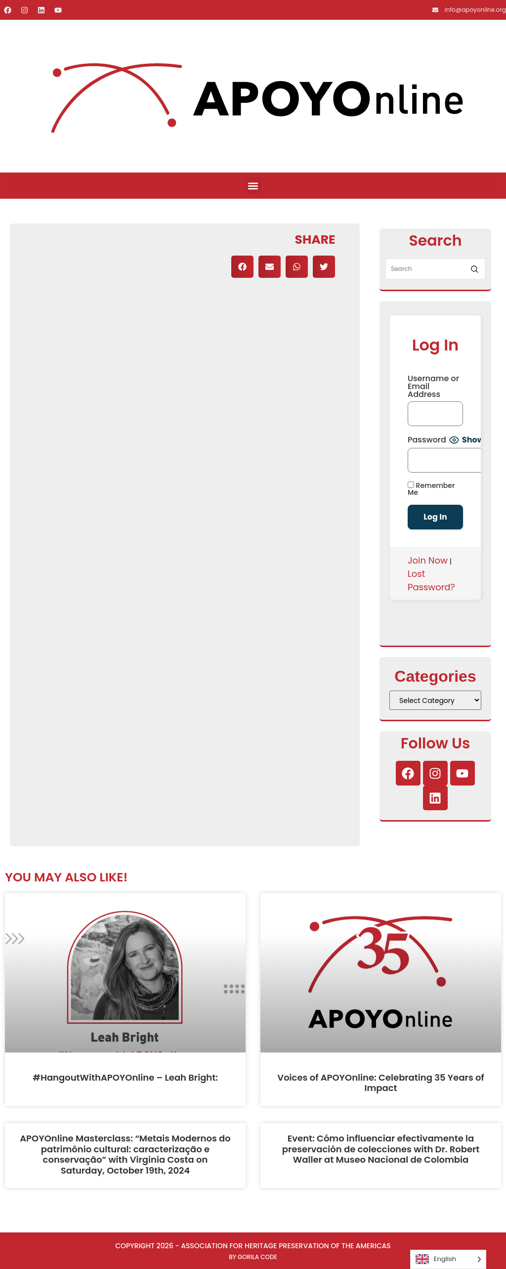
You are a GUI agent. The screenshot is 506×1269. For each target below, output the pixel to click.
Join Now (428, 560)
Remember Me (431, 488)
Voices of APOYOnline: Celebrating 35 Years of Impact (380, 1082)
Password (427, 440)
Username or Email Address (433, 386)
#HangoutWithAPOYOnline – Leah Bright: (125, 1077)
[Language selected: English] (448, 1259)
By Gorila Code (253, 1257)
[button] (253, 185)
